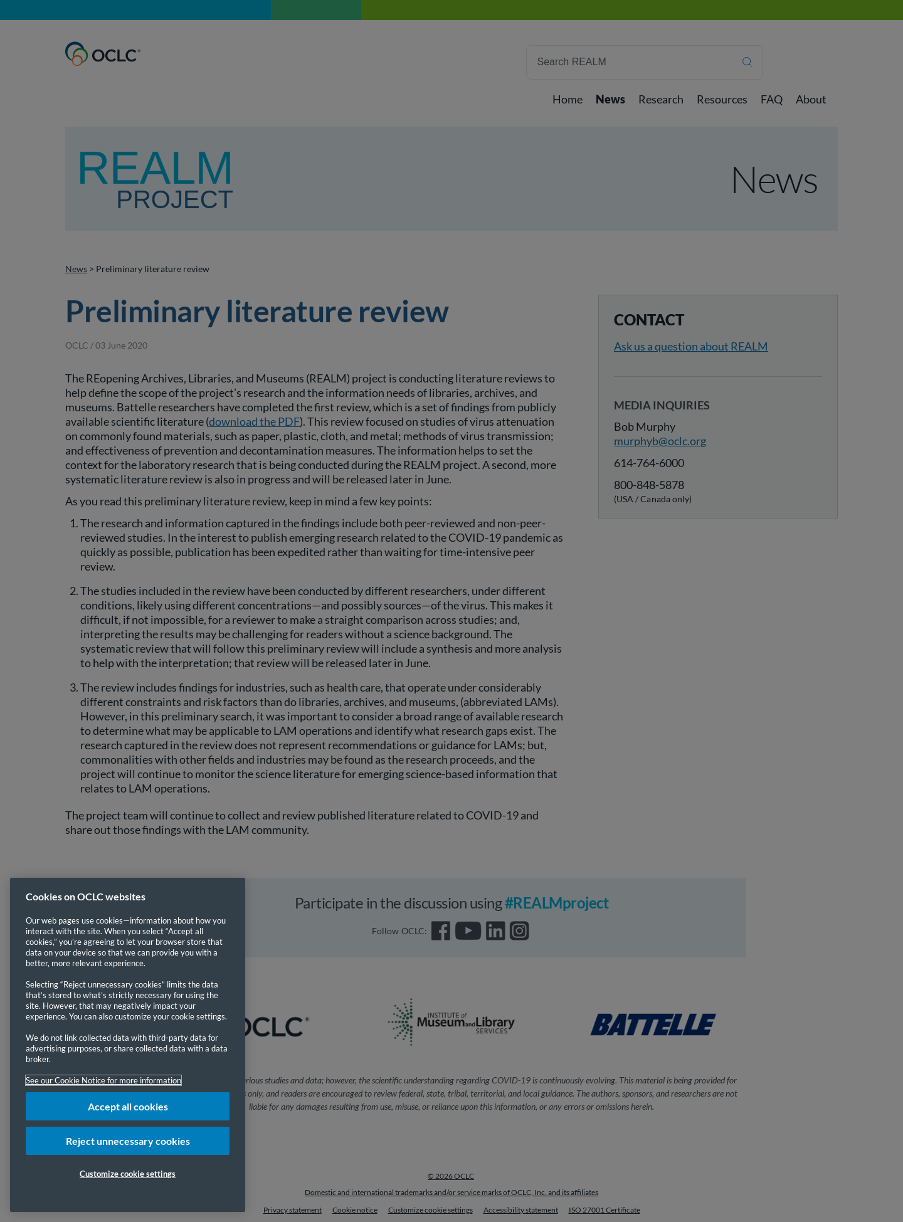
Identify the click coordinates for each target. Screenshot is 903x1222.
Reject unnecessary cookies (128, 1141)
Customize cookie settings (128, 1174)
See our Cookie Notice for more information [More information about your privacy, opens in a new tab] (103, 1080)
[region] (127, 1045)
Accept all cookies (128, 1106)
